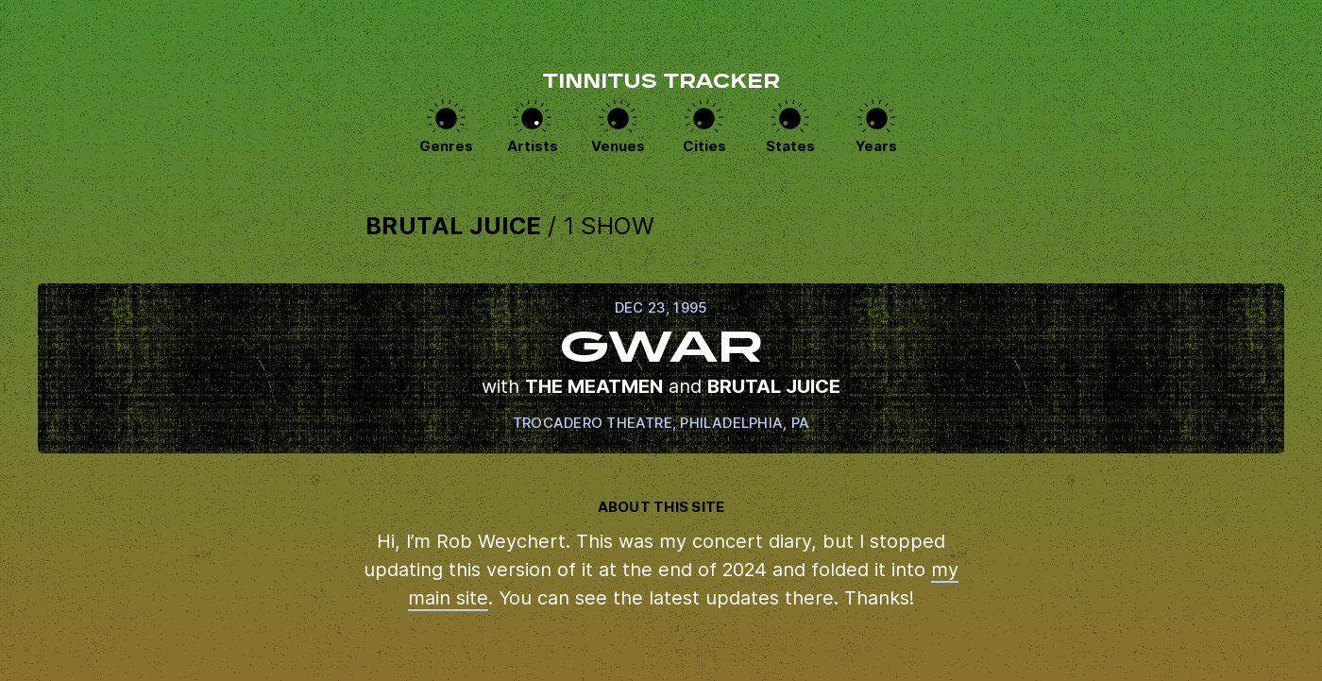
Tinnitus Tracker (661, 83)
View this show (661, 368)
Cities (704, 146)
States (790, 146)
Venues (618, 146)
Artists (532, 146)
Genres (446, 146)
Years (876, 146)
